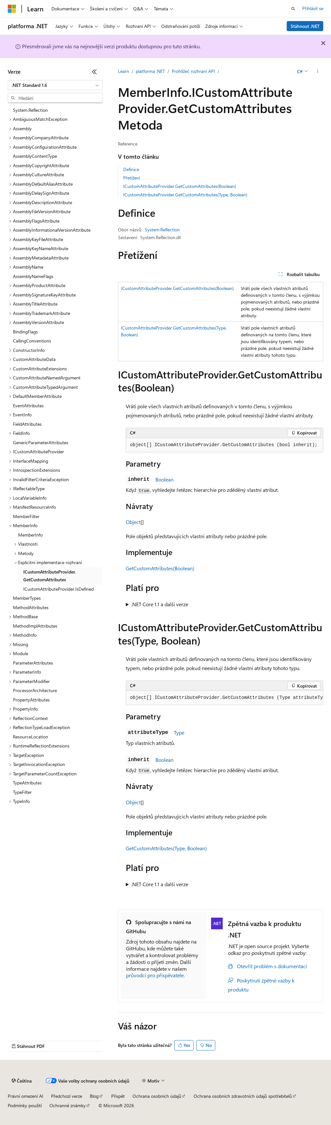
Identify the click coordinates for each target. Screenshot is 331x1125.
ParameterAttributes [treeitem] (33, 663)
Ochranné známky (67, 1105)
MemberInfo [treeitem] (30, 535)
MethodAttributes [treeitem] (30, 607)
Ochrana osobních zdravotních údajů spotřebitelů (243, 1096)
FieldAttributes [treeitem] (27, 424)
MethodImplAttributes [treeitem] (35, 626)
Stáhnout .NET (305, 26)
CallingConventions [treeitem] (32, 341)
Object (133, 521)
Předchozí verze (66, 1096)
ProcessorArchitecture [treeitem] (35, 690)
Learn (123, 71)
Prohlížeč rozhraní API (193, 71)
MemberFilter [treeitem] (26, 516)
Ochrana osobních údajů (157, 1096)
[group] (224, 698)
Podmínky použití (25, 1105)
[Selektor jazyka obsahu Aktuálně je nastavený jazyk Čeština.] (22, 1081)
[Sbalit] (94, 71)
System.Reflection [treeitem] (30, 110)
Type (179, 732)
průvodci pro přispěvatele (155, 975)
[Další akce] (317, 71)
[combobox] (55, 85)
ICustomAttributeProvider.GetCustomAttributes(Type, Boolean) (185, 194)
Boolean (164, 479)
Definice (131, 169)
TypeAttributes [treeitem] (27, 783)
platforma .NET (150, 71)
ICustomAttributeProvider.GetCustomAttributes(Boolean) (179, 186)
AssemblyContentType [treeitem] (35, 156)
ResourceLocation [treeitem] (30, 737)
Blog (94, 1096)
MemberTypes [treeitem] (27, 598)
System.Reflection (162, 229)
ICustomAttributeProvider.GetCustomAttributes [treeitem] (49, 576)
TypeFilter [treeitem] (22, 792)
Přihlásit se (312, 8)
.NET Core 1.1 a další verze (159, 604)
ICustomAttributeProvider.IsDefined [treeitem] (58, 589)
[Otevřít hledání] (293, 9)
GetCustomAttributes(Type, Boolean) (166, 848)
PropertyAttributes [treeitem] (31, 700)
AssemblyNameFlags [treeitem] (33, 276)
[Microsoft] (12, 9)
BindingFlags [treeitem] (25, 332)
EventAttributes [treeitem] (28, 405)
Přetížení (131, 178)
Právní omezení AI (25, 1096)
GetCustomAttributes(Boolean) (160, 568)
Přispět (118, 1096)
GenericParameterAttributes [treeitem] (40, 442)
